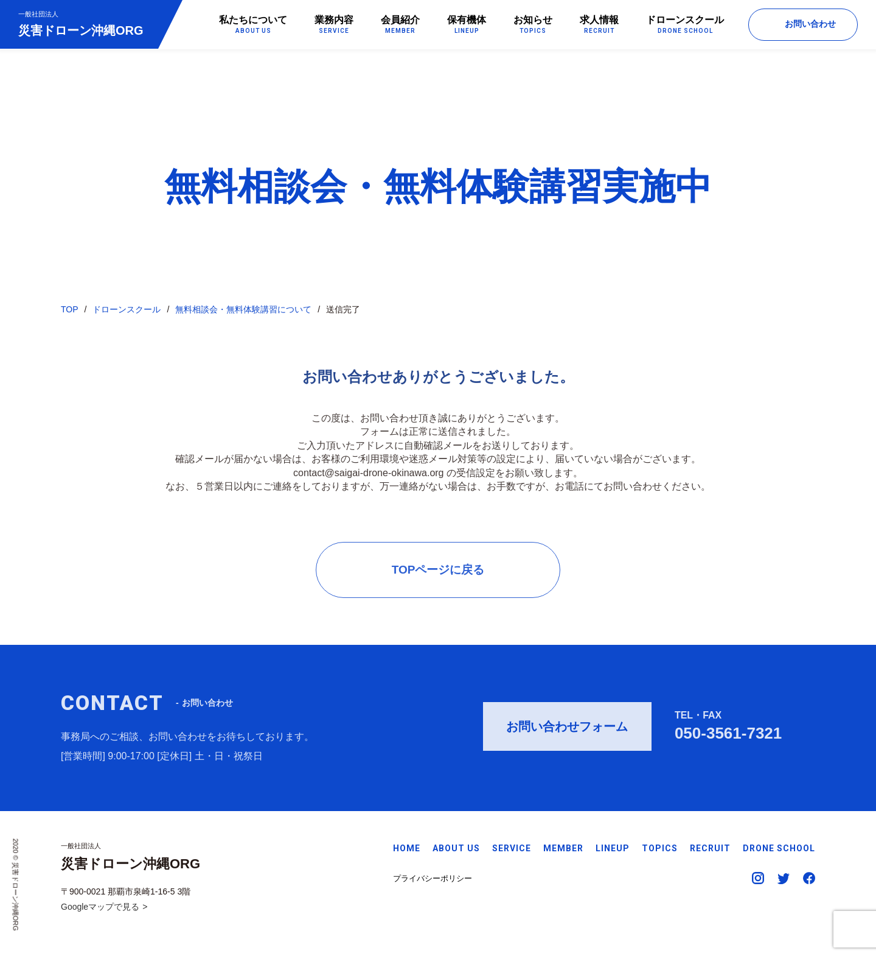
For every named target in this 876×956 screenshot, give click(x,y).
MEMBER (563, 848)
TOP (69, 310)
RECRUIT (710, 848)
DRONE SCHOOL (779, 848)
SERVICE (511, 848)
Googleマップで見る (100, 907)
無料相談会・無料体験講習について (243, 310)
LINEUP (613, 848)
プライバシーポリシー (432, 878)
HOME (406, 848)
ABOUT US (456, 848)
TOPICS (660, 848)
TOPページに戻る (438, 572)
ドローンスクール (126, 310)
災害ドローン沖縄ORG (81, 23)
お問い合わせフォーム (567, 730)
